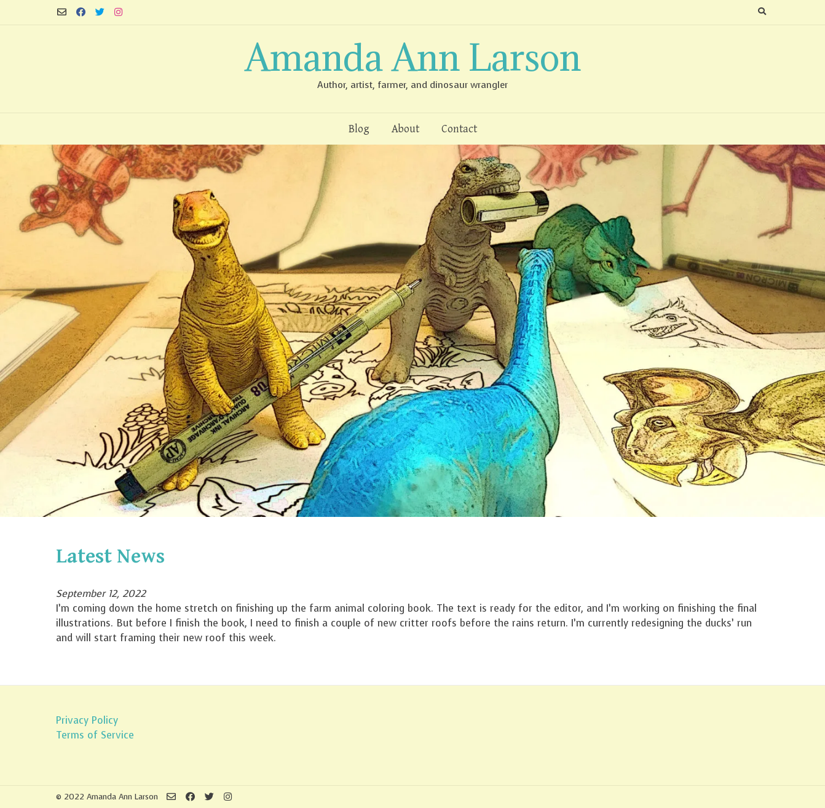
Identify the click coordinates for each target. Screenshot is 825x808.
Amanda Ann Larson (413, 57)
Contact (459, 128)
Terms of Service (95, 735)
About (405, 128)
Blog (359, 128)
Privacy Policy (87, 720)
